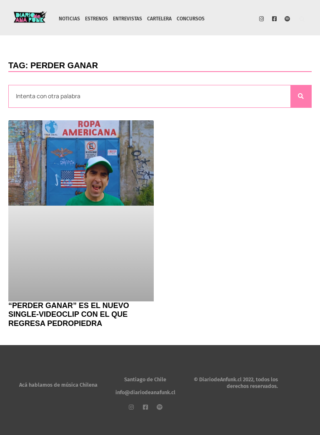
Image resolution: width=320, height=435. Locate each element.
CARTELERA (159, 19)
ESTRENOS (96, 19)
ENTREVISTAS (127, 19)
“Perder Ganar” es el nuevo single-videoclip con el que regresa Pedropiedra (68, 314)
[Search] (300, 96)
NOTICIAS (69, 19)
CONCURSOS (191, 19)
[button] (302, 20)
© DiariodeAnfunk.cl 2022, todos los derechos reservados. (236, 382)
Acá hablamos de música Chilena (58, 385)
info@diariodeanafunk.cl (145, 392)
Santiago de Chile (145, 379)
